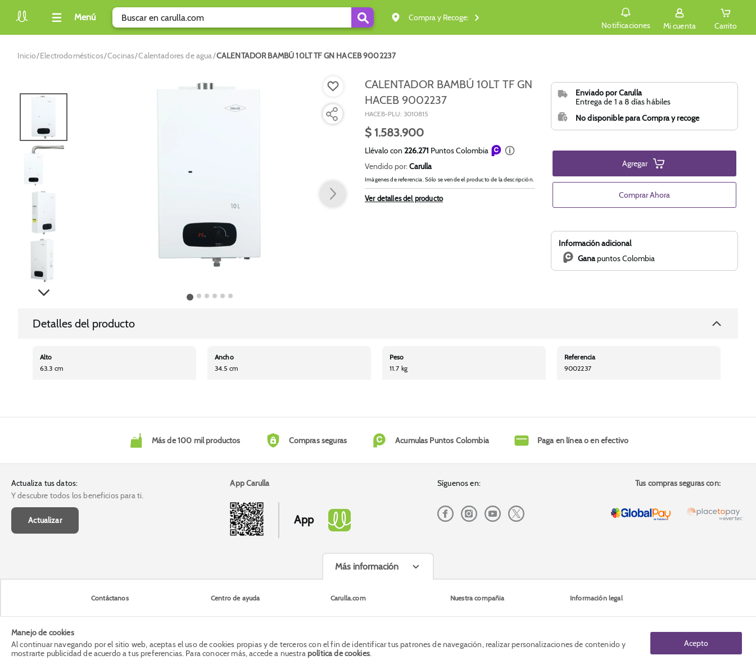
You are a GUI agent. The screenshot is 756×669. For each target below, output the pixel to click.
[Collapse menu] (72, 17)
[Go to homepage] (26, 56)
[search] (243, 17)
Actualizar (45, 520)
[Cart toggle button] (725, 17)
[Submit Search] (362, 17)
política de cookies (338, 653)
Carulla (420, 166)
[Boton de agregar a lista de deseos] (333, 86)
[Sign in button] (679, 17)
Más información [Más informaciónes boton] (367, 566)
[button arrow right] (332, 194)
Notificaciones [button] (625, 17)
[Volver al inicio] (22, 20)
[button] (509, 150)
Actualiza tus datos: (44, 483)
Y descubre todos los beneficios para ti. (77, 495)
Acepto (696, 643)
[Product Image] (209, 174)
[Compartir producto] (331, 114)
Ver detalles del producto (404, 198)
